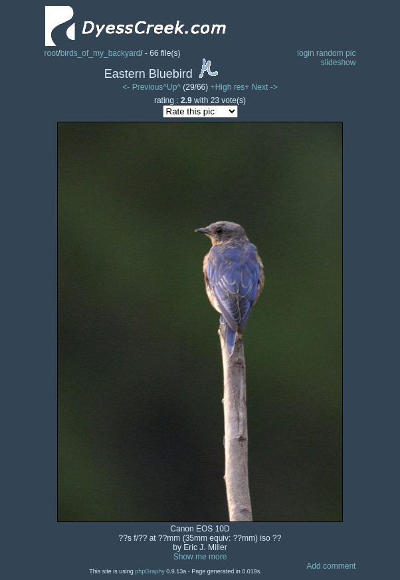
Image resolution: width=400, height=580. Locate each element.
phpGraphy (150, 571)
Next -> (265, 87)
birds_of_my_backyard (100, 53)
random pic (335, 53)
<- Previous (142, 87)
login (305, 53)
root (51, 53)
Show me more (200, 556)
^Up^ (172, 87)
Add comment (330, 566)
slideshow (338, 62)
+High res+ (231, 87)
